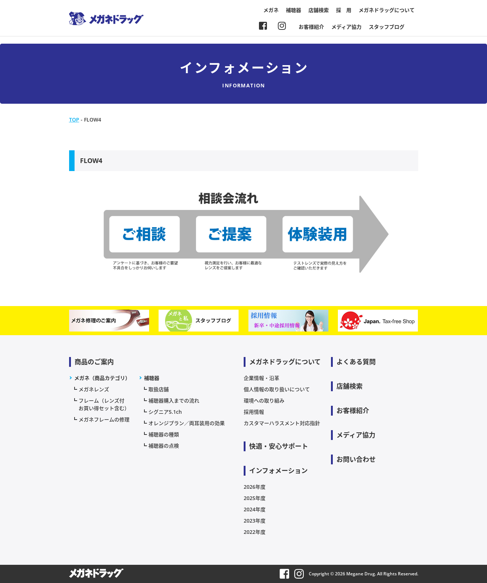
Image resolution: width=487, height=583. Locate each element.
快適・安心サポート (278, 446)
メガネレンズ (94, 389)
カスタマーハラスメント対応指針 (282, 423)
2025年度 (255, 498)
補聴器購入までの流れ (173, 400)
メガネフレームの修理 (104, 419)
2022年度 (255, 531)
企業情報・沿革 (261, 377)
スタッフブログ (386, 26)
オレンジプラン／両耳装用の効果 (186, 423)
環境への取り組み (264, 400)
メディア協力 (346, 26)
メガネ (271, 10)
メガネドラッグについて (387, 10)
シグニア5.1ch (165, 411)
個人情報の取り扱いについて (277, 389)
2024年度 (255, 509)
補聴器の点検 (163, 445)
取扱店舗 (158, 389)
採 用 (343, 10)
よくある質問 (356, 361)
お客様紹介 (311, 26)
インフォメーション (278, 470)
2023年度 (255, 520)
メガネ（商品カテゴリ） (102, 377)
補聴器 (293, 10)
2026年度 (255, 486)
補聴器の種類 (163, 434)
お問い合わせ (356, 459)
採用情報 (254, 411)
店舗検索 (318, 10)
